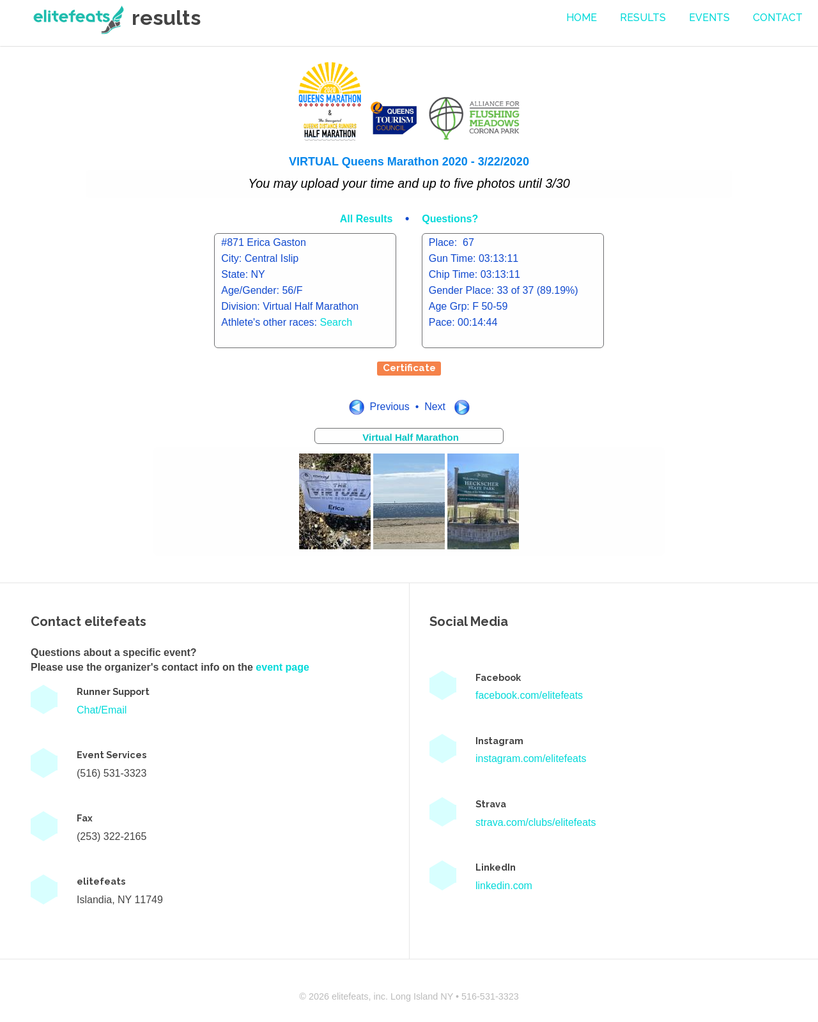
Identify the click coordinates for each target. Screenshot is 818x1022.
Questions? (450, 218)
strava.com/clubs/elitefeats (535, 822)
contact (778, 17)
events (709, 17)
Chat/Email (102, 710)
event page (282, 667)
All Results (368, 218)
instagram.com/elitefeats (530, 758)
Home (581, 17)
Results (643, 17)
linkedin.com (503, 885)
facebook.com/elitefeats (529, 695)
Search (336, 322)
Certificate (409, 368)
